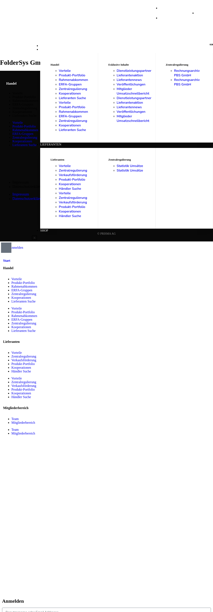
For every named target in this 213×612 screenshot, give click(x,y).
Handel (46, 49)
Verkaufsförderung (73, 175)
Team (15, 419)
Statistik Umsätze (130, 166)
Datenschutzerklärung (28, 187)
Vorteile (65, 70)
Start (44, 45)
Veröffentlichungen (131, 84)
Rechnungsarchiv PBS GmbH (187, 73)
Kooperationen (70, 93)
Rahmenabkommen (73, 80)
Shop (44, 230)
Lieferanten (50, 144)
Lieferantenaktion (130, 75)
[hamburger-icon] (211, 44)
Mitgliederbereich (23, 422)
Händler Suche (70, 188)
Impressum (20, 182)
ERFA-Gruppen (70, 84)
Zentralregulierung (73, 89)
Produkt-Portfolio (72, 75)
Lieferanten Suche (72, 98)
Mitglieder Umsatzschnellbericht (133, 91)
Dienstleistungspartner (134, 70)
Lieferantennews (129, 80)
